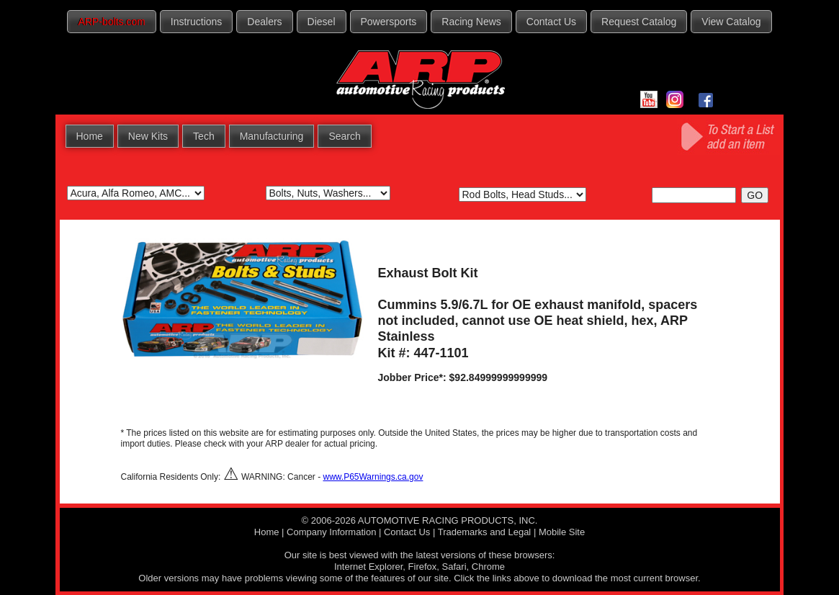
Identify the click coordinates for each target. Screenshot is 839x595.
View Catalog (731, 21)
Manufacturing (272, 136)
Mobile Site (562, 532)
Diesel (322, 21)
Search (344, 136)
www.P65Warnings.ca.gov (373, 477)
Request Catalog (638, 21)
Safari (454, 566)
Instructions (197, 21)
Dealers (264, 21)
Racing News (471, 21)
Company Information (331, 532)
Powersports (389, 21)
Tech (204, 136)
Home (89, 136)
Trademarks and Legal (484, 532)
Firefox (422, 566)
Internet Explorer (368, 566)
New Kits (148, 136)
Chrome (488, 566)
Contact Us (551, 21)
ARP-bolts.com (111, 21)
